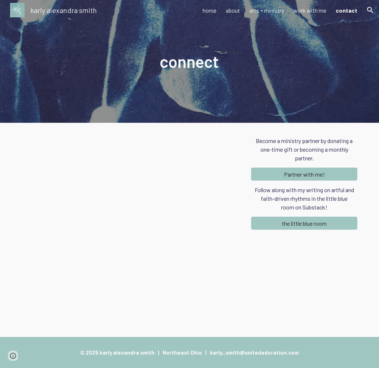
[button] (370, 10)
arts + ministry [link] (266, 10)
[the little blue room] (304, 223)
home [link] (209, 10)
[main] (189, 61)
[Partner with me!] (304, 174)
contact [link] (346, 10)
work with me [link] (309, 10)
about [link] (233, 10)
